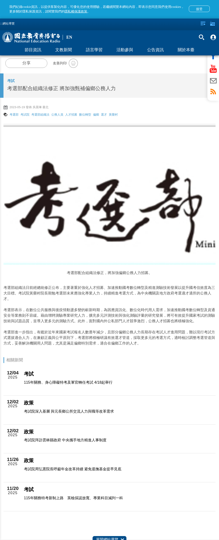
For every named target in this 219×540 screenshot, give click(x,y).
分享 (26, 63)
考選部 (14, 114)
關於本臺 (186, 49)
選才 (104, 114)
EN (69, 37)
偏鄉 (96, 114)
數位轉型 (85, 114)
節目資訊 (33, 49)
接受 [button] (199, 9)
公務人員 (57, 114)
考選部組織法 (40, 114)
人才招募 (71, 114)
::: (1, 23)
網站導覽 (9, 23)
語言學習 (94, 49)
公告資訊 (155, 49)
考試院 (24, 114)
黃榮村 (113, 114)
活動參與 (124, 49)
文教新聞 (63, 49)
